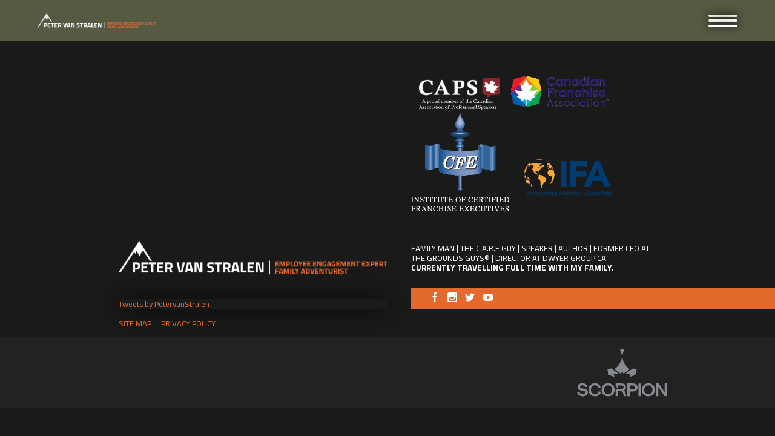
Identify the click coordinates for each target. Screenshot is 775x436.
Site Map (135, 323)
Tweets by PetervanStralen (164, 304)
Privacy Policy (188, 323)
